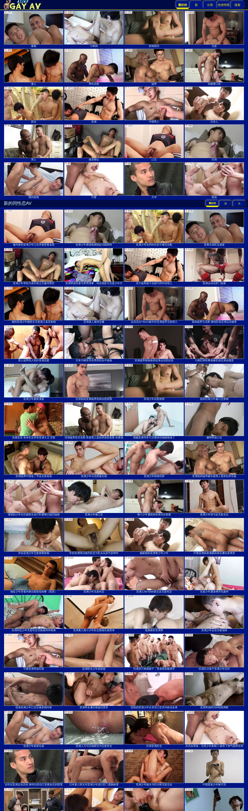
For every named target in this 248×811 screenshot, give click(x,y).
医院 (214, 180)
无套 (214, 29)
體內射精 (33, 180)
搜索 (237, 4)
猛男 (154, 67)
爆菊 (33, 29)
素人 (33, 67)
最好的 (212, 203)
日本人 (214, 105)
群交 (33, 105)
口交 (154, 142)
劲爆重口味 (214, 67)
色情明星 (224, 4)
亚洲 (94, 105)
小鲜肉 (94, 29)
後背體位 (94, 142)
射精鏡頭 (154, 29)
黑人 (33, 142)
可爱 (94, 180)
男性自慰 (94, 67)
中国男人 (154, 105)
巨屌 (214, 142)
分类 (210, 4)
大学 (154, 180)
